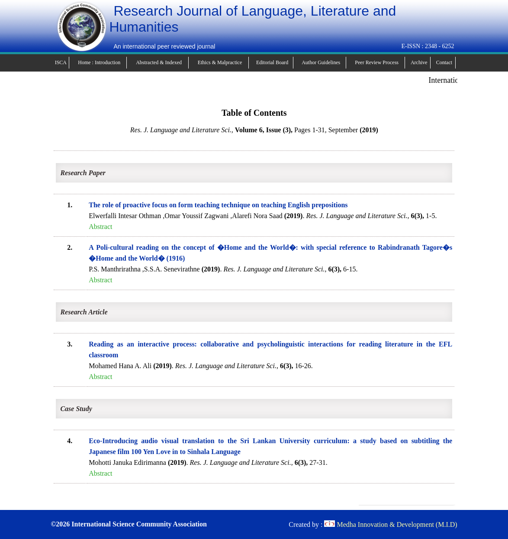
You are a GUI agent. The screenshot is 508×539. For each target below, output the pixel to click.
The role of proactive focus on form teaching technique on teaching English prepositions (218, 205)
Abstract (100, 226)
